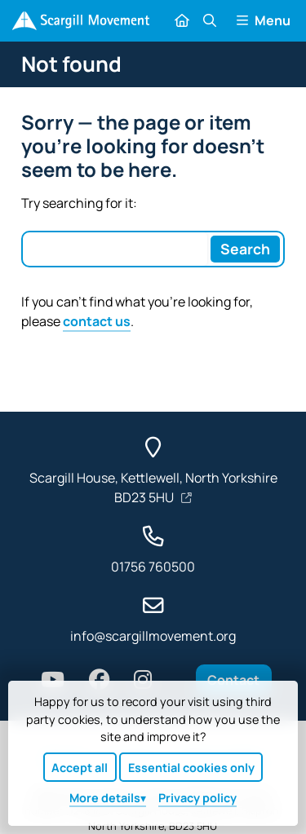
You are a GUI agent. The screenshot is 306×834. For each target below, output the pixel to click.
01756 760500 (153, 567)
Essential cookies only (191, 767)
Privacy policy (197, 797)
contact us (97, 321)
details (104, 797)
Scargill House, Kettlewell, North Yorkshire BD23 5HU (153, 487)
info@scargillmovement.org (153, 636)
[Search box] (115, 248)
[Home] (80, 21)
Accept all (79, 767)
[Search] (246, 249)
